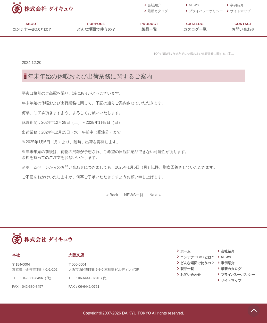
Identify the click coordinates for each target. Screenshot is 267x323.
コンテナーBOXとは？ (197, 257)
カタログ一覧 (195, 26)
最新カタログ (158, 11)
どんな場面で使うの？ (96, 26)
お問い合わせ (243, 26)
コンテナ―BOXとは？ (32, 26)
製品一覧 (149, 26)
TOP (156, 53)
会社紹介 (154, 5)
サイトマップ (240, 11)
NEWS (194, 5)
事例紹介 (237, 5)
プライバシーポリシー (206, 11)
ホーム (185, 251)
